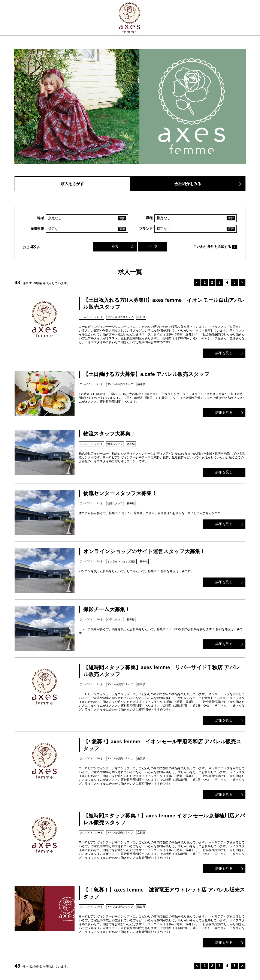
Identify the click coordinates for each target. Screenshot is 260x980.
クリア (152, 246)
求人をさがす (72, 184)
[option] (130, 106)
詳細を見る (224, 353)
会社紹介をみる (187, 184)
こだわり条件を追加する (212, 246)
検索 (115, 246)
